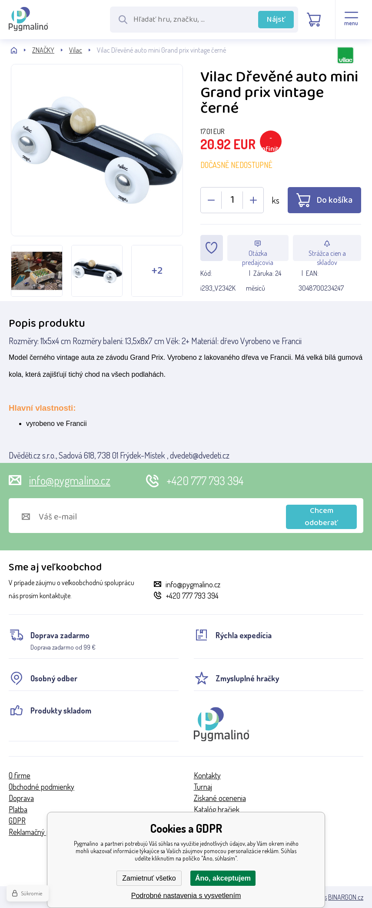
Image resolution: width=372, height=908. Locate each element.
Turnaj (203, 786)
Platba (18, 809)
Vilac (75, 50)
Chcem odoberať (321, 517)
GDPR (17, 820)
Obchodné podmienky (41, 786)
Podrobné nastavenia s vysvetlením (186, 895)
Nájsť (276, 19)
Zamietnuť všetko (149, 878)
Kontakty (207, 775)
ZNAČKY (43, 50)
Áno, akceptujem (223, 878)
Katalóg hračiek (216, 809)
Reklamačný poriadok (41, 832)
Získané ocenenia (220, 798)
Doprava (21, 798)
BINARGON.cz (345, 897)
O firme (19, 775)
